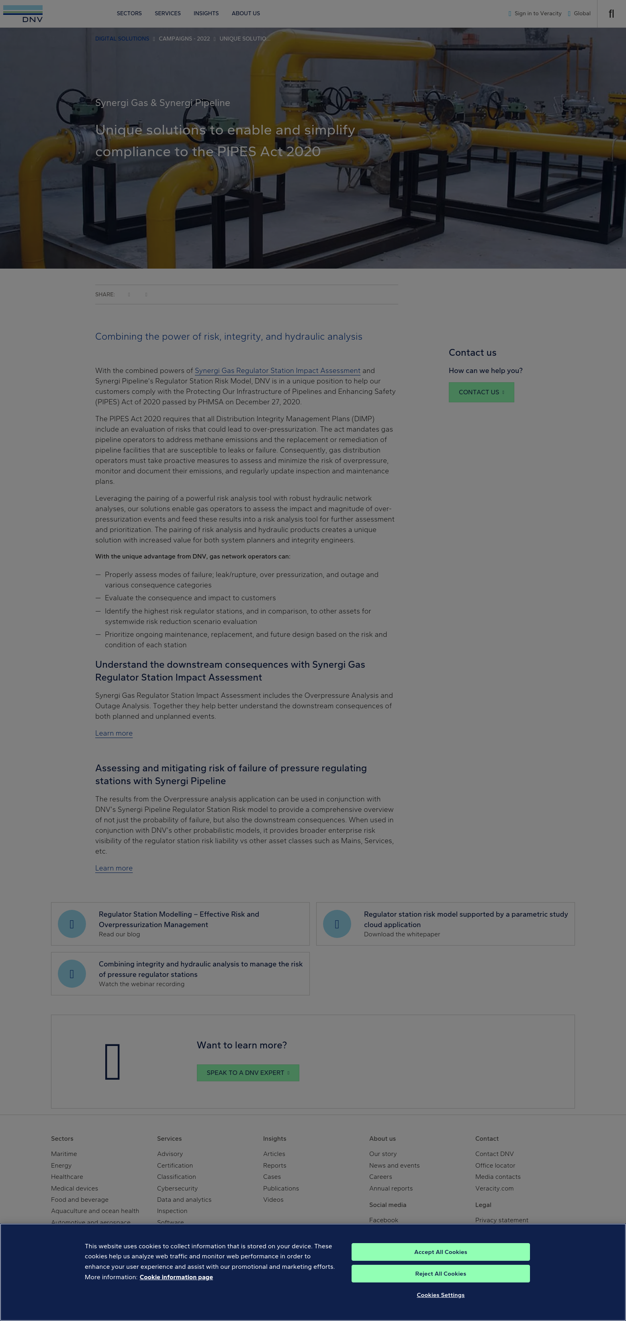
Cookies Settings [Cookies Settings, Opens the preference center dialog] (441, 1309)
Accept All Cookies (440, 1266)
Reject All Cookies (440, 1287)
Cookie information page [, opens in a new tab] (176, 1291)
